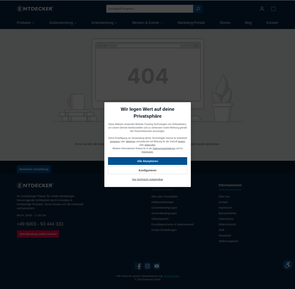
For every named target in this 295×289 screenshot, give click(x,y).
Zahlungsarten (160, 218)
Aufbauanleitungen (162, 202)
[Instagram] (147, 266)
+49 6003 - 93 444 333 (40, 224)
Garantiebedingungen (164, 207)
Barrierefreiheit (227, 213)
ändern (181, 141)
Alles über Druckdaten (164, 196)
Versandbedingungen (164, 213)
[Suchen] (197, 9)
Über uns (224, 196)
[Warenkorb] (273, 9)
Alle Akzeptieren (147, 160)
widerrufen (149, 144)
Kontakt (223, 202)
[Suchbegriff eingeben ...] (149, 9)
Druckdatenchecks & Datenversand (172, 224)
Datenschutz (226, 218)
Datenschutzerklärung (164, 148)
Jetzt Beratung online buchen (38, 234)
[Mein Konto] (262, 9)
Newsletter (225, 235)
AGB (221, 230)
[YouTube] (156, 266)
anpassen (115, 141)
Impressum (225, 207)
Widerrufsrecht (227, 224)
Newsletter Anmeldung (33, 169)
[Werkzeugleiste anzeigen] (288, 265)
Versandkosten (171, 276)
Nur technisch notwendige (147, 179)
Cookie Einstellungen (164, 230)
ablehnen (130, 141)
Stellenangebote (228, 241)
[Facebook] (138, 266)
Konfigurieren (147, 170)
